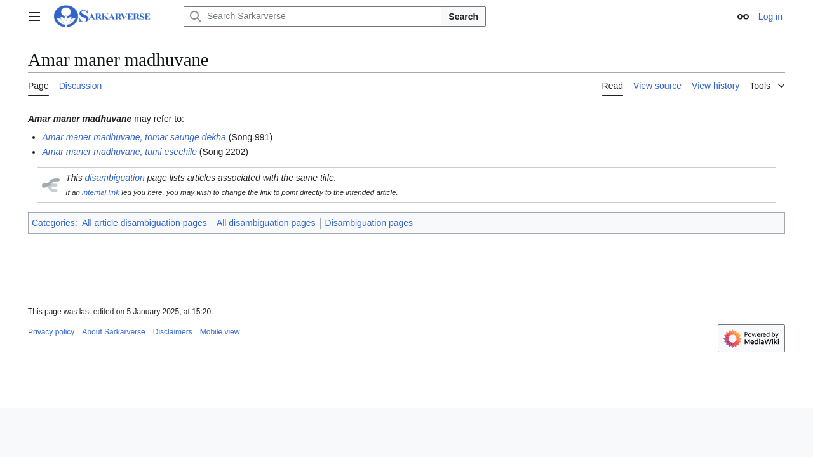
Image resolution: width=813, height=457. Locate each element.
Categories (53, 223)
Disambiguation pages (369, 223)
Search (463, 16)
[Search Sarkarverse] (312, 16)
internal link (100, 192)
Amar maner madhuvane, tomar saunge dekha (134, 137)
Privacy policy (51, 332)
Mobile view (220, 332)
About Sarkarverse (113, 332)
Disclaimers (172, 332)
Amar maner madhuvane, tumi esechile (119, 152)
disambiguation (115, 178)
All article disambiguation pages (144, 223)
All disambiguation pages (266, 223)
